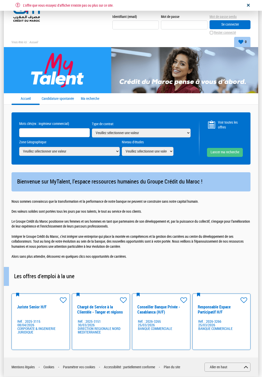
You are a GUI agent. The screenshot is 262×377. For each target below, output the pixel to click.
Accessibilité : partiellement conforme (129, 367)
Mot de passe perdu (223, 17)
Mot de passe (170, 17)
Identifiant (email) (124, 17)
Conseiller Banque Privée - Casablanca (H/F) (158, 310)
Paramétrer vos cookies (79, 367)
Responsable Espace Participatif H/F (214, 310)
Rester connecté (225, 33)
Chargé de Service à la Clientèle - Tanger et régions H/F (100, 312)
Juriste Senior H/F (32, 307)
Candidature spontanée (58, 99)
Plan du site (172, 367)
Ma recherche (90, 99)
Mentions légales (23, 367)
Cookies (48, 367)
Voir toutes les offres (228, 125)
